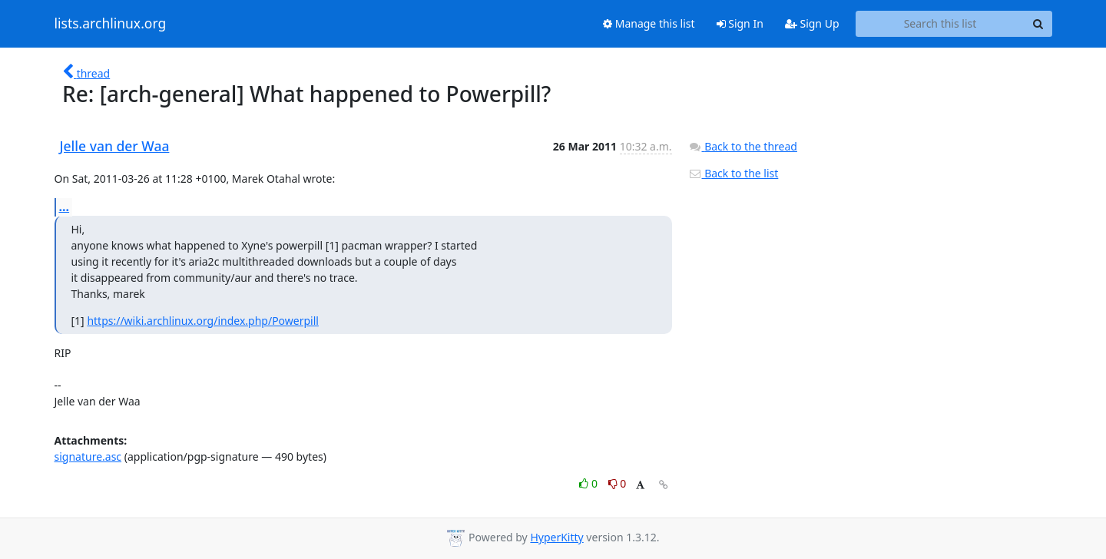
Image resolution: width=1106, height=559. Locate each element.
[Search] (1038, 24)
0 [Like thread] (589, 483)
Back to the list (733, 173)
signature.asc (88, 456)
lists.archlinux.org (111, 24)
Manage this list (649, 23)
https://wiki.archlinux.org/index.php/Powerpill (203, 320)
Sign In (740, 23)
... (64, 206)
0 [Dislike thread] (617, 483)
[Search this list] (940, 24)
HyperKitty (556, 537)
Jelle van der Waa (115, 146)
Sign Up (812, 23)
